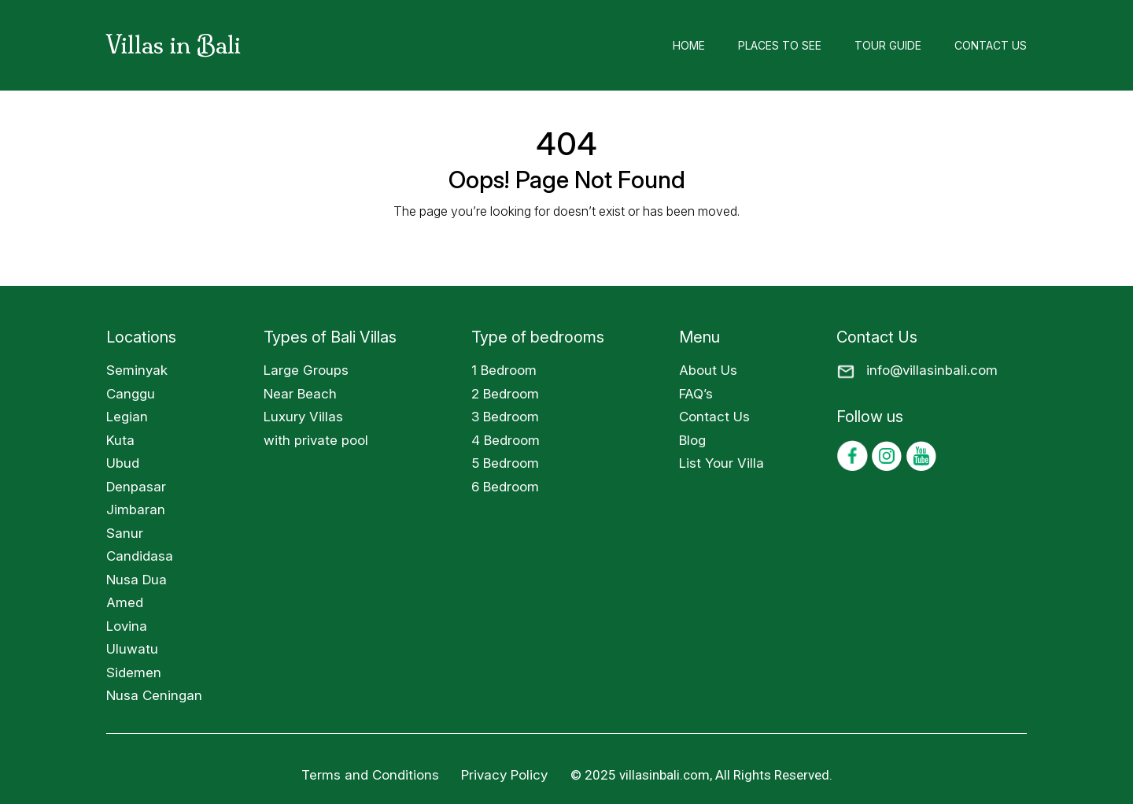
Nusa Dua (136, 579)
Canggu (130, 394)
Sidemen (133, 672)
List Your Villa (721, 463)
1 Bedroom (504, 370)
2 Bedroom (505, 394)
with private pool (316, 440)
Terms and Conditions (370, 775)
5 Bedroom (505, 463)
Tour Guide (887, 45)
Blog (692, 440)
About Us (708, 370)
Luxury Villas (303, 416)
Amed (124, 602)
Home (689, 45)
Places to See (779, 45)
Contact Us (990, 45)
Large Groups (306, 370)
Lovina (126, 626)
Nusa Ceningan (154, 695)
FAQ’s (696, 394)
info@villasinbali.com (932, 370)
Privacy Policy (506, 775)
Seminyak (137, 370)
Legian (127, 416)
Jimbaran (135, 509)
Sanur (124, 533)
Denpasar (136, 487)
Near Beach (300, 394)
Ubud (122, 463)
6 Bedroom (505, 487)
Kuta (120, 440)
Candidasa (139, 556)
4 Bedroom (505, 440)
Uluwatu (132, 649)
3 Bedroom (505, 416)
